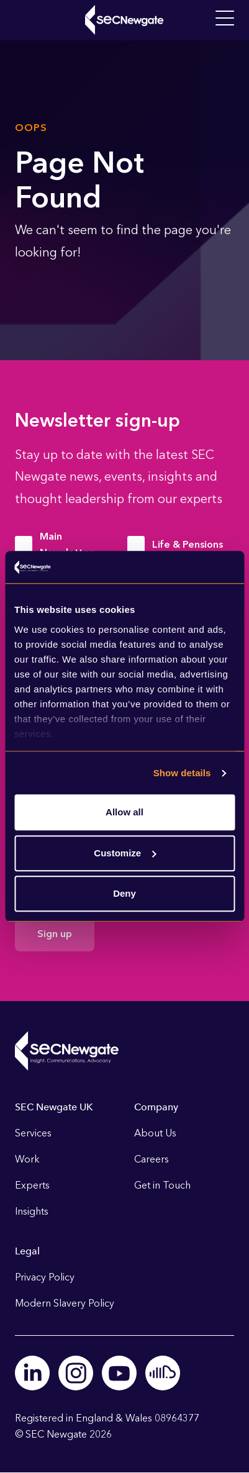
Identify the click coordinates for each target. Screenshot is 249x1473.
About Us (155, 1133)
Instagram (75, 1373)
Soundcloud (162, 1373)
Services (33, 1133)
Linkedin (32, 1373)
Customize (125, 853)
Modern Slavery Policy (64, 1303)
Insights (31, 1211)
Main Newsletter (66, 544)
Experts (32, 1185)
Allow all (124, 812)
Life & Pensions (187, 544)
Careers (151, 1159)
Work (27, 1159)
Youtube (119, 1373)
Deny (124, 894)
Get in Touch (162, 1185)
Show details (182, 773)
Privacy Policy (45, 1277)
